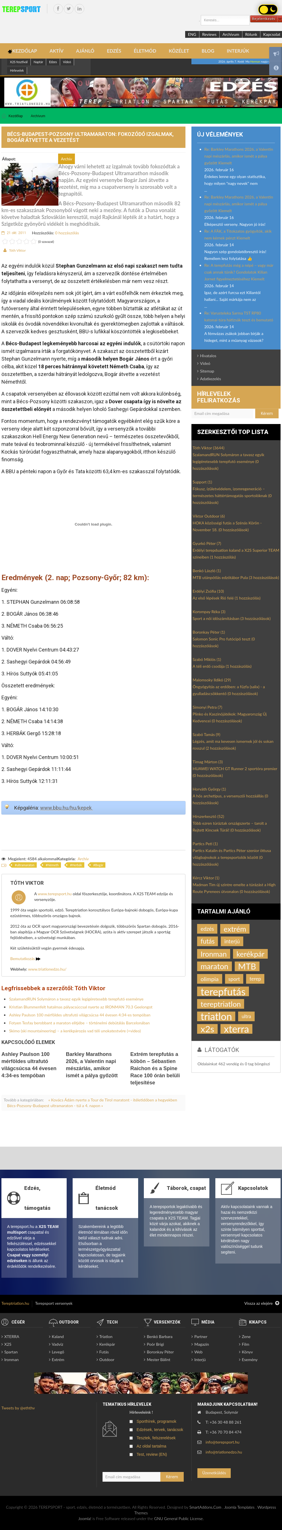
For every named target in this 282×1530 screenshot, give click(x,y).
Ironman (214, 954)
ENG (192, 34)
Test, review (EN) (152, 1454)
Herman (255, 61)
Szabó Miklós (207, 659)
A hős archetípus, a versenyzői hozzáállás (230, 799)
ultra (246, 1016)
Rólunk (251, 34)
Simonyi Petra (207, 707)
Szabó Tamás (206, 734)
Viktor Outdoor (209, 516)
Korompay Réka (209, 611)
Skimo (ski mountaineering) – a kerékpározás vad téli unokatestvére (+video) (75, 1030)
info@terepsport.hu (223, 1442)
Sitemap (207, 371)
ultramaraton (25, 865)
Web (198, 1351)
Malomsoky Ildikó (212, 679)
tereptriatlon (221, 1004)
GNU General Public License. (179, 1518)
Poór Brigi (155, 1344)
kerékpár (250, 953)
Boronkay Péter (209, 632)
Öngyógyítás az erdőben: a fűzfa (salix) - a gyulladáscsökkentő (229, 690)
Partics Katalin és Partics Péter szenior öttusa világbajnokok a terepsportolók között (232, 857)
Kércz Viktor (206, 877)
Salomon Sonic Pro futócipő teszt (224, 642)
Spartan (11, 1351)
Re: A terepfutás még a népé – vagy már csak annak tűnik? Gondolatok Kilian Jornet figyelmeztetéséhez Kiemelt (238, 272)
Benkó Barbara (159, 1336)
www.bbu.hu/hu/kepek (66, 808)
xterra (236, 1029)
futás (207, 941)
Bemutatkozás (25, 958)
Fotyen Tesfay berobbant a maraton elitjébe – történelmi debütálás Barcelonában (79, 1022)
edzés (207, 928)
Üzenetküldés (214, 1472)
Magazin (201, 1344)
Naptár (38, 62)
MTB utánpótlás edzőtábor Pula (236, 577)
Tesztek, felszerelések (156, 1438)
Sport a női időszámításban (232, 618)
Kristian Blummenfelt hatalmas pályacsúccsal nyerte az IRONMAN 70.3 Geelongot (80, 1006)
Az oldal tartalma (151, 1446)
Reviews (209, 34)
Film (245, 1344)
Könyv (247, 1351)
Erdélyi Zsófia (208, 591)
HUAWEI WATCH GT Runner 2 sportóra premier (235, 772)
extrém (235, 929)
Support (202, 481)
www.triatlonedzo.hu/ (47, 969)
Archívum (230, 34)
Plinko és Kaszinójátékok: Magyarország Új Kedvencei (230, 717)
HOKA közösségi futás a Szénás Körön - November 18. (227, 526)
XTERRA (11, 1336)
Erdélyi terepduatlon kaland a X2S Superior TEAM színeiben (236, 553)
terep (255, 979)
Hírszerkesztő (208, 816)
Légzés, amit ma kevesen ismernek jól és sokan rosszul (233, 744)
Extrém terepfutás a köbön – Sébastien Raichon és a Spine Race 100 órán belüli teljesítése (155, 1068)
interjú (232, 941)
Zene (246, 1336)
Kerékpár (107, 1344)
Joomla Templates (239, 1507)
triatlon (216, 1016)
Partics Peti (205, 843)
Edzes (53, 62)
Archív (83, 858)
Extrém (58, 1359)
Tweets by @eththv (18, 1407)
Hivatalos (208, 355)
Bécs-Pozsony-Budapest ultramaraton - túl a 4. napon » (55, 1105)
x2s (207, 1029)
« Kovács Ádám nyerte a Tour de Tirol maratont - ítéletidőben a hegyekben (112, 1099)
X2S (7, 1344)
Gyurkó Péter (207, 543)
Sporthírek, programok (156, 1421)
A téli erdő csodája (222, 666)
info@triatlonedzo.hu (224, 1452)
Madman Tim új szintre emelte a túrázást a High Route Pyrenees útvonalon (234, 888)
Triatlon (106, 1336)
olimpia (209, 978)
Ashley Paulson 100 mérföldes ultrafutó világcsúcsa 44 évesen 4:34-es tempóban (79, 1014)
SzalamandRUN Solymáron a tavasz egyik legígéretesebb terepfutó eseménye (76, 998)
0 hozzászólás (67, 232)
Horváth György (209, 789)
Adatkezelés (210, 378)
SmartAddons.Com (205, 1507)
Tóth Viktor (17, 250)
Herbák (77, 865)
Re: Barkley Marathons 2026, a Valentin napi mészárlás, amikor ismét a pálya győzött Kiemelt (238, 156)
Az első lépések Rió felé (226, 598)
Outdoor (107, 1359)
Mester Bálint (158, 1359)
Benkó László (207, 570)
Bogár (99, 865)
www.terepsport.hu (54, 893)
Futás (104, 1351)
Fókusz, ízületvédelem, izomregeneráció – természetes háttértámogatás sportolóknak (232, 495)
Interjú (200, 1359)
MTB (247, 966)
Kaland (58, 1336)
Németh (53, 865)
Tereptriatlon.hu (15, 1303)
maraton (214, 966)
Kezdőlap (16, 116)
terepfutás (223, 991)
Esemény (250, 1359)
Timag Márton (208, 761)
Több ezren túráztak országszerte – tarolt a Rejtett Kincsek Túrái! (230, 826)
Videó (67, 62)
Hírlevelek (17, 70)
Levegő (58, 1351)
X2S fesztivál (19, 62)
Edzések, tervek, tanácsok (160, 1429)
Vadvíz (57, 1344)
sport (234, 979)
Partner (200, 1336)
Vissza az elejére (261, 1303)
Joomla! (84, 1518)
